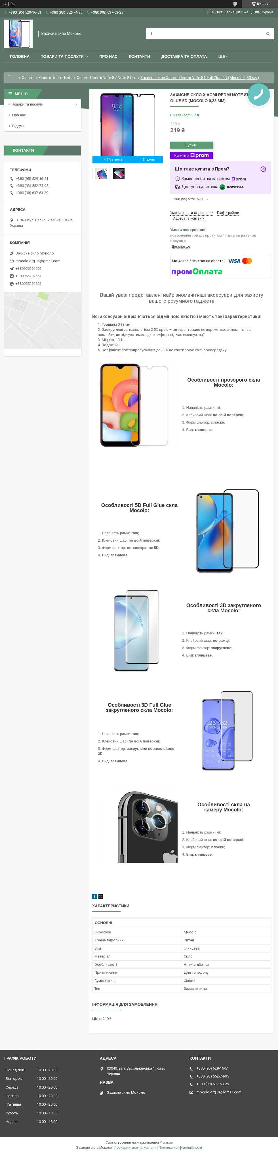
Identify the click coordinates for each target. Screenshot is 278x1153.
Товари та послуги (62, 56)
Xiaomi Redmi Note (55, 77)
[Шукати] (268, 33)
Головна (20, 56)
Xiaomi (28, 77)
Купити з (191, 155)
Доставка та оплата (184, 56)
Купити (191, 145)
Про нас (108, 56)
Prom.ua (166, 1142)
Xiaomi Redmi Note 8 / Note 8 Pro (106, 77)
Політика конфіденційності (180, 1148)
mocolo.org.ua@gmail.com (38, 261)
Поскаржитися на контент (135, 1148)
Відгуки (18, 126)
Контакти (139, 56)
